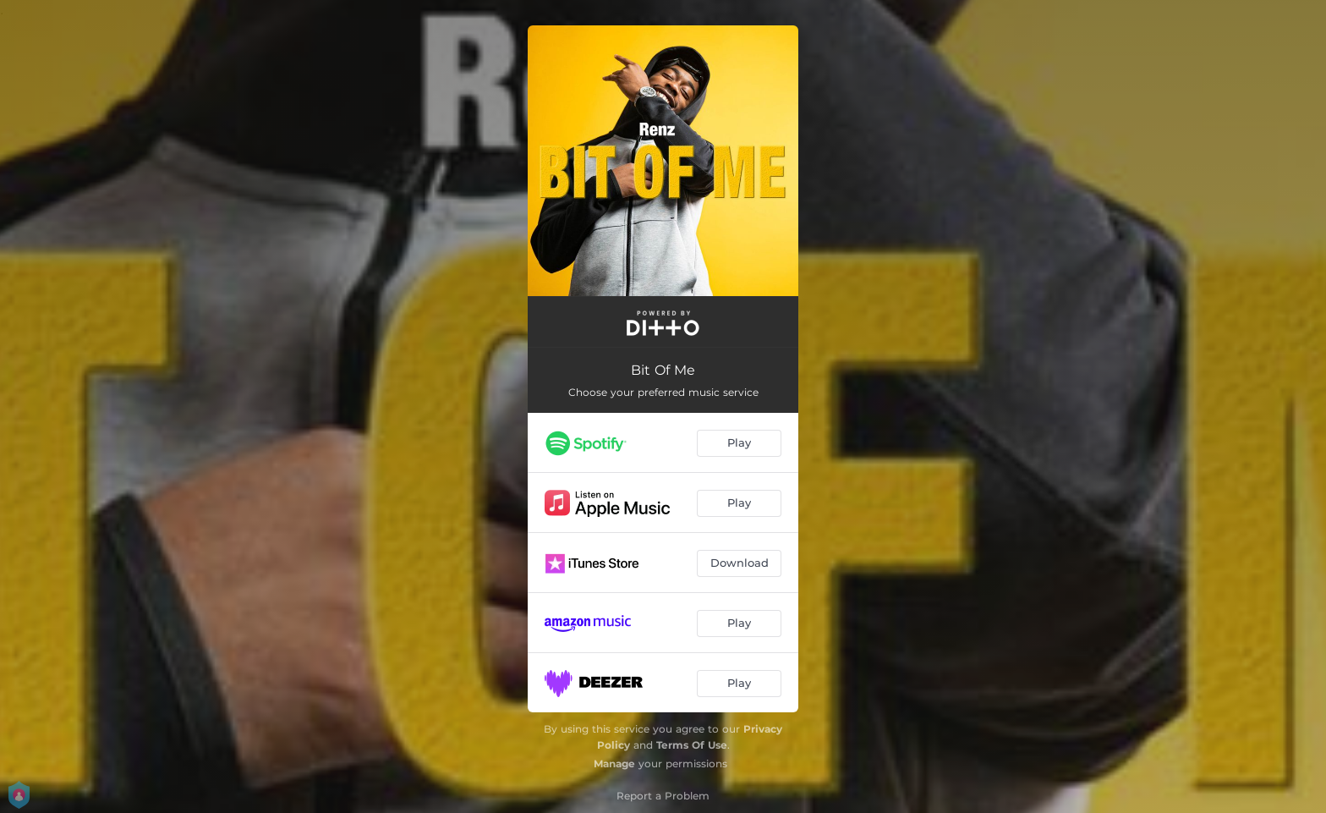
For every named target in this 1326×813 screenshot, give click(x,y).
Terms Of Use (691, 745)
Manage (614, 763)
